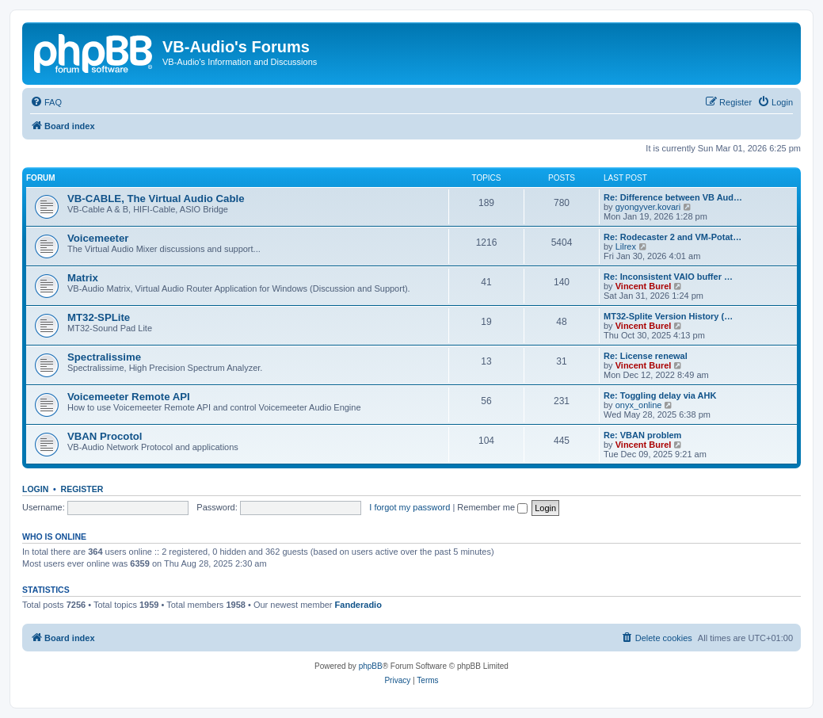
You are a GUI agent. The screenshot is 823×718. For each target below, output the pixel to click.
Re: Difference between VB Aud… (673, 197)
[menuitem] (46, 102)
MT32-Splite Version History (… (668, 316)
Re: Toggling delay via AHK (660, 395)
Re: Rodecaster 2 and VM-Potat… (672, 237)
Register (82, 489)
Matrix (82, 278)
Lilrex (625, 246)
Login (35, 489)
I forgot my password (409, 507)
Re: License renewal (646, 356)
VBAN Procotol (105, 436)
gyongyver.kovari (648, 207)
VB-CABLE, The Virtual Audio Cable (155, 198)
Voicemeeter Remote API (128, 397)
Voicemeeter (97, 238)
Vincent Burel (643, 286)
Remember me (492, 507)
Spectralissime (104, 357)
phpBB (371, 666)
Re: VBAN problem (642, 435)
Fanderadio (358, 604)
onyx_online (638, 405)
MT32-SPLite (98, 317)
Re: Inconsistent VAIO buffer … (668, 276)
